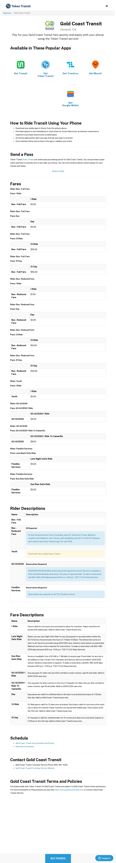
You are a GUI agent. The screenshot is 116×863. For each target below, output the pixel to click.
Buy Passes (58, 858)
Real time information (25, 746)
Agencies (7, 13)
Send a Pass (28, 159)
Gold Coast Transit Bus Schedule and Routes (35, 743)
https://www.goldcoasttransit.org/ (69, 790)
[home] (18, 6)
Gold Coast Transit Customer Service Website (35, 768)
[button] (107, 6)
